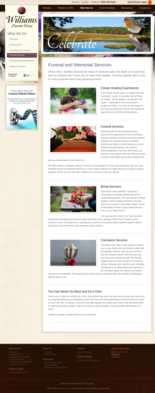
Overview (14, 39)
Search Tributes (85, 352)
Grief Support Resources (89, 360)
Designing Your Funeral (20, 50)
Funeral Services (17, 55)
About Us (75, 2)
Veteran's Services (18, 66)
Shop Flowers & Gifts (18, 372)
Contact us (53, 314)
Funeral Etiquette (51, 365)
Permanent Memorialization (22, 61)
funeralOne (104, 388)
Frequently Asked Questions (55, 368)
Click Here (115, 357)
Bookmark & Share (21, 74)
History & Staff (50, 354)
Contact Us (95, 2)
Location (85, 2)
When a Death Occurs (53, 363)
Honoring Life (16, 45)
